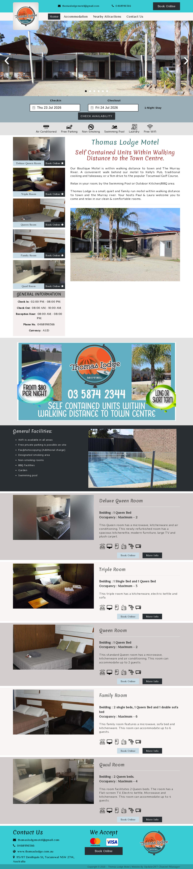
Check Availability (96, 116)
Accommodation (76, 16)
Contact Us (135, 16)
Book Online (167, 6)
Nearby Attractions (107, 16)
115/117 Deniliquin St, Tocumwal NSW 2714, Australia (43, 859)
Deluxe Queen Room (28, 163)
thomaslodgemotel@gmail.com (78, 5)
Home (54, 16)
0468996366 (121, 5)
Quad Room (29, 286)
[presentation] (7, 59)
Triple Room (28, 194)
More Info (152, 555)
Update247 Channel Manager (162, 866)
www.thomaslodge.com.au (33, 851)
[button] (86, 91)
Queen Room (28, 224)
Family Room (28, 255)
